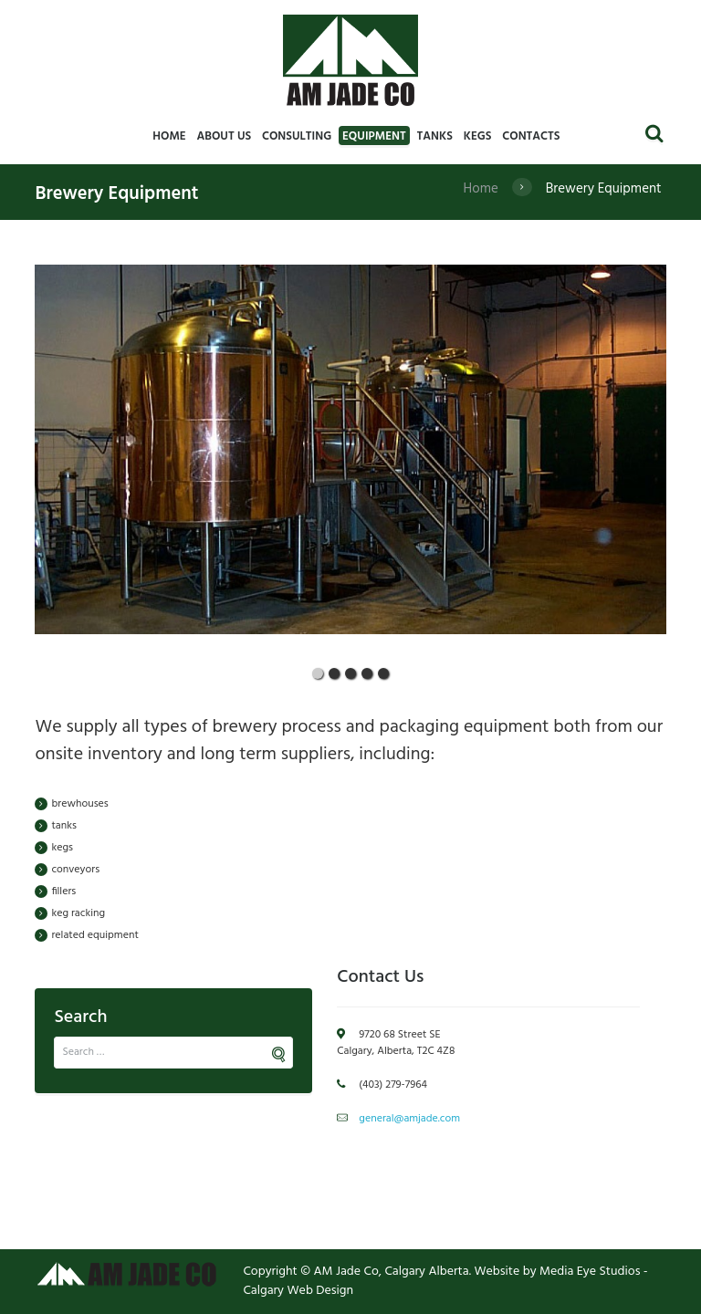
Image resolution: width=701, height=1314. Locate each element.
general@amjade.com (409, 1119)
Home (481, 189)
